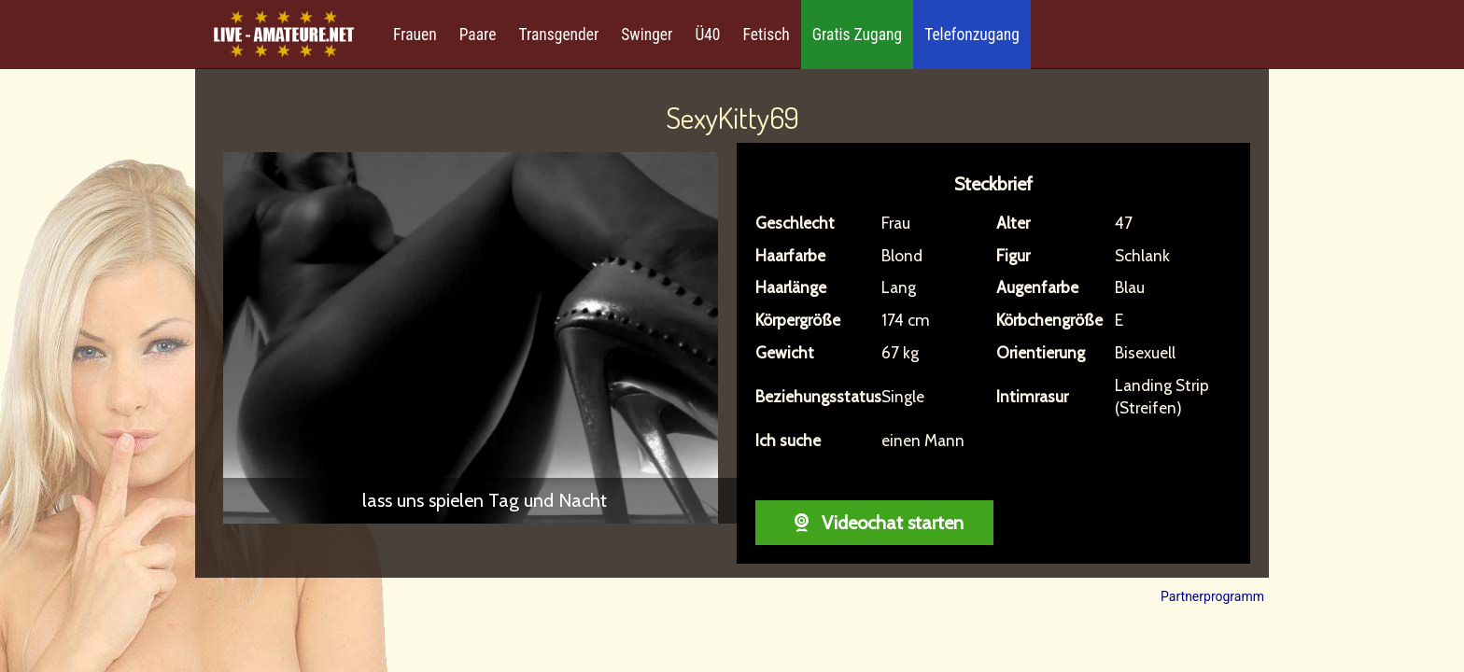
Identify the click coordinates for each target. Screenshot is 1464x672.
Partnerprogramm (1212, 596)
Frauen (415, 34)
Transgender (558, 34)
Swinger (646, 34)
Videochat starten (874, 522)
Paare (478, 34)
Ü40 (707, 34)
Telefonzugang (972, 34)
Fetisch (766, 34)
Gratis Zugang (857, 34)
